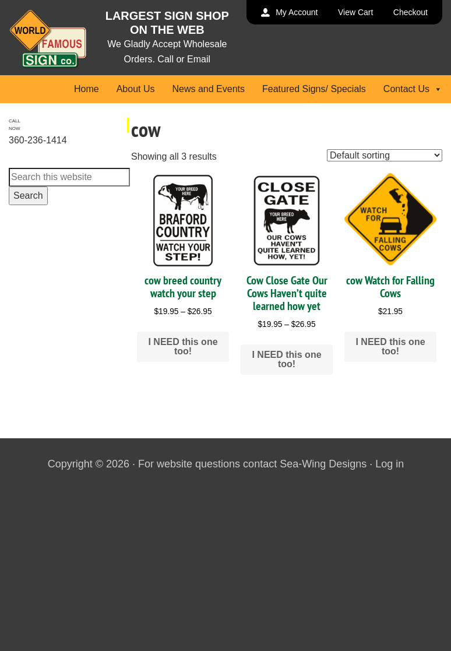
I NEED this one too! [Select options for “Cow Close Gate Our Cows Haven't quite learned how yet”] (286, 359)
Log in (389, 464)
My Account (297, 12)
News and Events (208, 89)
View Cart (355, 12)
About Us (136, 89)
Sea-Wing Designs (323, 464)
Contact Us (412, 89)
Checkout (410, 12)
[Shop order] (384, 155)
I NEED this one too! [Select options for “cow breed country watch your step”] (182, 346)
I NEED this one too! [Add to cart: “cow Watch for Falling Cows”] (390, 346)
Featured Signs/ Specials (314, 89)
